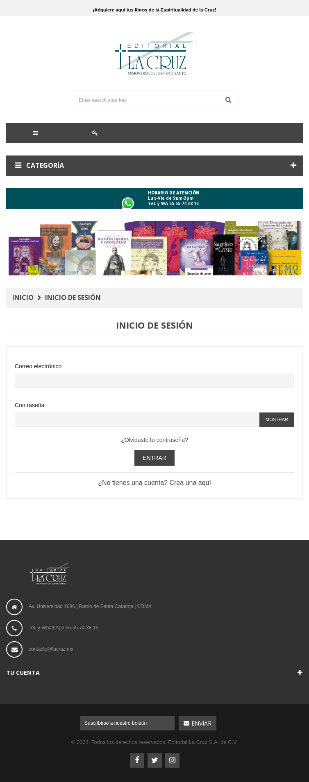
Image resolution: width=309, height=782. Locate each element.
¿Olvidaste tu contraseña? (154, 440)
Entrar (154, 458)
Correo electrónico (38, 366)
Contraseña (29, 405)
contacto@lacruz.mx (51, 649)
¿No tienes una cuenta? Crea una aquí (154, 482)
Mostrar (277, 419)
